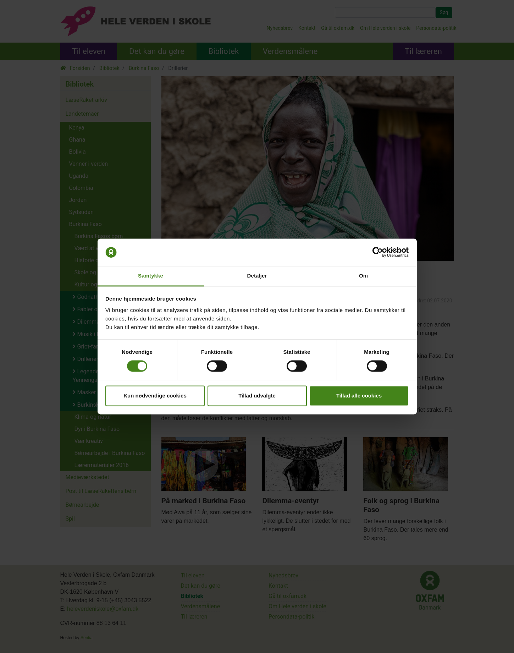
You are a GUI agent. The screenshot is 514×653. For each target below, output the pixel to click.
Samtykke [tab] (150, 276)
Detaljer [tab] (257, 276)
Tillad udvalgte (257, 396)
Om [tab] (363, 276)
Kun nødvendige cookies (155, 396)
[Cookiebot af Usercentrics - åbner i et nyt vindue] (378, 252)
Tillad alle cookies (359, 396)
